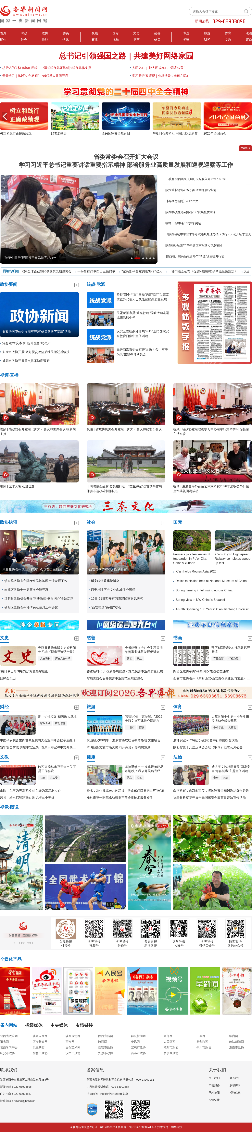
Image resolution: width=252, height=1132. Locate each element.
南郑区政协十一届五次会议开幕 (26, 589)
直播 (95, 39)
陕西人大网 (40, 1036)
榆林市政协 (40, 1053)
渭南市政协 (236, 1047)
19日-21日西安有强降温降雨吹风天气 (117, 598)
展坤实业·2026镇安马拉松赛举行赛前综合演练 (205, 740)
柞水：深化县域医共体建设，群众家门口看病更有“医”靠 (125, 790)
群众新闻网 (138, 1036)
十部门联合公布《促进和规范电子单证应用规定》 (205, 271)
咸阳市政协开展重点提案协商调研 (26, 360)
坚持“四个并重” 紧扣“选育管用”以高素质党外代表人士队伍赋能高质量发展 (143, 297)
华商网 (233, 1036)
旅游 (207, 33)
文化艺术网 (73, 1047)
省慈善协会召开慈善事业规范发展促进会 (115, 678)
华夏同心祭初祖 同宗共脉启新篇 (175, 133)
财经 (207, 39)
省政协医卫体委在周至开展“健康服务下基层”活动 (36, 331)
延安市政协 (7, 1053)
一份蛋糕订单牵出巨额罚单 (99, 271)
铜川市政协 (203, 1047)
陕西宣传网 (105, 1036)
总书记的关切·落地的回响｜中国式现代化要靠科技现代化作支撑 (46, 68)
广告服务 (214, 1085)
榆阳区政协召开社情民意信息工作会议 (31, 607)
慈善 (157, 33)
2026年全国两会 (215, 133)
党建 (186, 39)
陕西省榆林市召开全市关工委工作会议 (57, 769)
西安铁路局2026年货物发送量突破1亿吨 (32, 257)
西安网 (70, 1041)
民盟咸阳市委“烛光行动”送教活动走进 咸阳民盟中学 (143, 315)
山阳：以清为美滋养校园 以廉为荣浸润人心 (30, 790)
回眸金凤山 (8, 678)
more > (245, 148)
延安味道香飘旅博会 (105, 581)
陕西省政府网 (9, 1036)
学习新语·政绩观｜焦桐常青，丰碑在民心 (161, 75)
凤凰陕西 (38, 1047)
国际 (115, 33)
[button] (247, 116)
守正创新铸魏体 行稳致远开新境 (230, 649)
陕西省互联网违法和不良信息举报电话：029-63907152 (120, 1079)
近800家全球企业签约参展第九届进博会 (46, 271)
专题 (186, 33)
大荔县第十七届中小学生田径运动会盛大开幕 (230, 718)
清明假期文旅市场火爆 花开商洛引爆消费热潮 (118, 747)
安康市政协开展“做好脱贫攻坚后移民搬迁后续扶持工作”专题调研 (38, 352)
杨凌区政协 (171, 1053)
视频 (95, 33)
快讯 (66, 39)
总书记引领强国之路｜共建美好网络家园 (126, 56)
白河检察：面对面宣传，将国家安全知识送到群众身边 (211, 790)
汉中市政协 (73, 1053)
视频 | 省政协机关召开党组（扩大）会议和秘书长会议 (124, 429)
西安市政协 (105, 1047)
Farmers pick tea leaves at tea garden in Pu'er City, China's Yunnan (191, 559)
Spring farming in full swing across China (204, 590)
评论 (249, 39)
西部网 (168, 1036)
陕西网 (102, 1041)
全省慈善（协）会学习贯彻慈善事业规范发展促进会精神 (144, 650)
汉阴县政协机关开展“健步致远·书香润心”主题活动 (38, 598)
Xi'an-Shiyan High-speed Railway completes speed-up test (233, 559)
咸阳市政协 (171, 1047)
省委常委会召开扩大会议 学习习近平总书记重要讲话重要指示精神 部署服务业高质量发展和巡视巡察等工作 (126, 160)
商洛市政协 (138, 1053)
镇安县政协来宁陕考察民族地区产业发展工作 (35, 581)
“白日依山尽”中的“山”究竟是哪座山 (24, 671)
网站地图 (214, 1092)
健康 (157, 39)
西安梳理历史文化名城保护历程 (113, 589)
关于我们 (214, 1078)
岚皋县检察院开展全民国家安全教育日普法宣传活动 (209, 797)
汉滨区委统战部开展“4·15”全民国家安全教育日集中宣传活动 (143, 334)
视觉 (115, 39)
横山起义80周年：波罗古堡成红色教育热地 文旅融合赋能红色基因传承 (136, 740)
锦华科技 (176, 1127)
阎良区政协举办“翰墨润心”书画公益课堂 (201, 671)
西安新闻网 (40, 1041)
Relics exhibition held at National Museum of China (211, 581)
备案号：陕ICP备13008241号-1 (137, 1127)
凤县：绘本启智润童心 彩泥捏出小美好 (27, 797)
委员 (66, 33)
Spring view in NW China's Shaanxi (200, 599)
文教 (228, 39)
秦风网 (135, 1041)
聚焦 (3, 39)
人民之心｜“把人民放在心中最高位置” (158, 68)
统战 (45, 39)
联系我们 (235, 1078)
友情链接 (214, 1099)
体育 (228, 33)
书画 (136, 39)
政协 (45, 33)
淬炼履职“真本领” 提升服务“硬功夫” (27, 343)
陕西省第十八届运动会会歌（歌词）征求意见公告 (208, 747)
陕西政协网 (73, 1036)
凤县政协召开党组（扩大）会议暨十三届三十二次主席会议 (40, 569)
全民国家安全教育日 (116, 133)
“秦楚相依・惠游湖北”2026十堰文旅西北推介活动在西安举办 (144, 719)
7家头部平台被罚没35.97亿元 (144, 271)
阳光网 (4, 1041)
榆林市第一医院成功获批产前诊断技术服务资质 (120, 797)
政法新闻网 (236, 1041)
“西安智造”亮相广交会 (106, 607)
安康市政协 (105, 1053)
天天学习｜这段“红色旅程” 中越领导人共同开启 (35, 75)
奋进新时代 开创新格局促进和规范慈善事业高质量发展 (125, 671)
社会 (24, 39)
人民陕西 (169, 1041)
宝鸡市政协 (138, 1047)
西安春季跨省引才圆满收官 (108, 569)
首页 (3, 33)
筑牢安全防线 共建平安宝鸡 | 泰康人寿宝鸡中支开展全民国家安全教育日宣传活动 (57, 747)
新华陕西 (202, 1041)
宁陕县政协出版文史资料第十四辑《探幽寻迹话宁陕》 (57, 649)
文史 (136, 33)
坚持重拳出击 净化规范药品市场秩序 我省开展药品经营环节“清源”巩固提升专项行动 (145, 769)
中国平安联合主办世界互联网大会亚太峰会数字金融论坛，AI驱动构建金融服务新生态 (60, 740)
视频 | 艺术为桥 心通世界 (17, 486)
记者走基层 (59, 133)
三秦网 (200, 1036)
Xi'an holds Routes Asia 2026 (196, 571)
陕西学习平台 (9, 1047)
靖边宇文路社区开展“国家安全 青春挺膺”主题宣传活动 (230, 769)
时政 (24, 33)
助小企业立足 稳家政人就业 (57, 716)
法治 (249, 33)
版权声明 (235, 1085)
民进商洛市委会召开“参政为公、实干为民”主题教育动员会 (142, 352)
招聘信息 (235, 1092)
